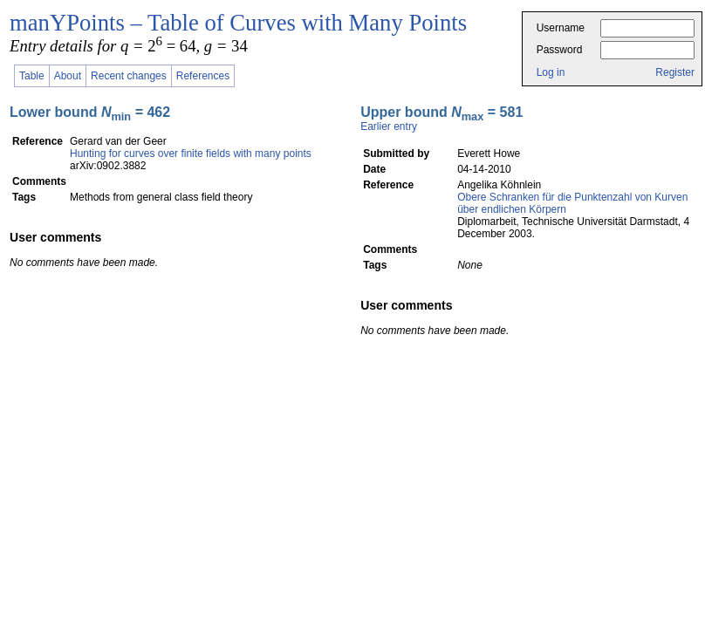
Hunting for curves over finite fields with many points (190, 153)
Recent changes (129, 76)
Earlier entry (388, 126)
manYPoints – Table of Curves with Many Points (238, 23)
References (202, 76)
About (67, 76)
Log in (551, 72)
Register (675, 72)
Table (31, 76)
